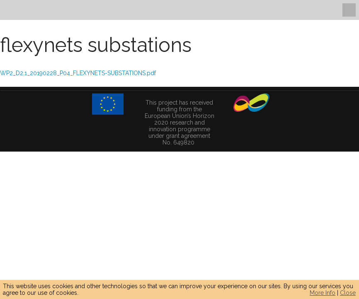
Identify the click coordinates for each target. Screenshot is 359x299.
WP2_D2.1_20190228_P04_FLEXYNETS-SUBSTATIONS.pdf (78, 73)
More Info (322, 292)
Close (348, 292)
